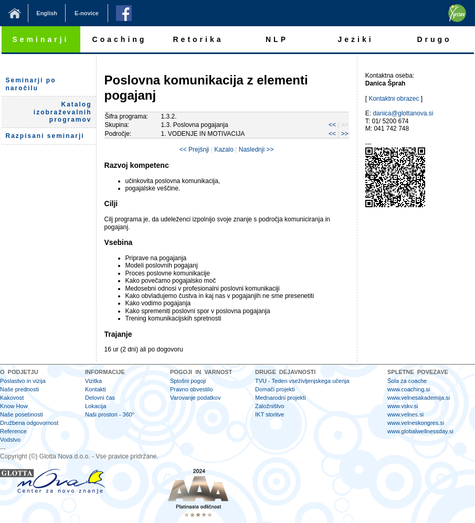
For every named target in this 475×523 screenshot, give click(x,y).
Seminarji (40, 39)
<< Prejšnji (194, 149)
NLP (277, 39)
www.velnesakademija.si (418, 397)
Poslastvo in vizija (23, 381)
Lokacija (95, 406)
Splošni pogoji (188, 381)
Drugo (434, 39)
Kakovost (12, 397)
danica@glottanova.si (403, 113)
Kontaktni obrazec (393, 98)
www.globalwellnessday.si (420, 431)
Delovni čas (100, 397)
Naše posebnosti (21, 414)
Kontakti (95, 389)
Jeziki (355, 39)
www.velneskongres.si (415, 423)
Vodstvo (10, 439)
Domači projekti (275, 389)
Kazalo (224, 149)
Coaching (119, 39)
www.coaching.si (408, 389)
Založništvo (269, 406)
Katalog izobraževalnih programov (63, 112)
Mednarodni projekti (280, 397)
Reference (13, 431)
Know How (14, 406)
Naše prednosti (19, 389)
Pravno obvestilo (191, 389)
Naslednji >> (256, 149)
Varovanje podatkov (195, 397)
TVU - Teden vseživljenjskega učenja (302, 381)
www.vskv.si (402, 406)
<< (332, 125)
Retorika (198, 39)
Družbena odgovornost (29, 423)
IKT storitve (269, 414)
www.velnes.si (405, 414)
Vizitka (93, 381)
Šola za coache (407, 381)
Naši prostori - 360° (109, 414)
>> (345, 133)
